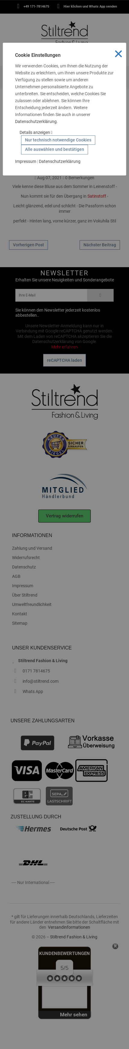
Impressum (25, 161)
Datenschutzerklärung (36, 121)
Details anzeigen (36, 132)
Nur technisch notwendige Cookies (58, 140)
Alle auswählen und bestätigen (54, 149)
